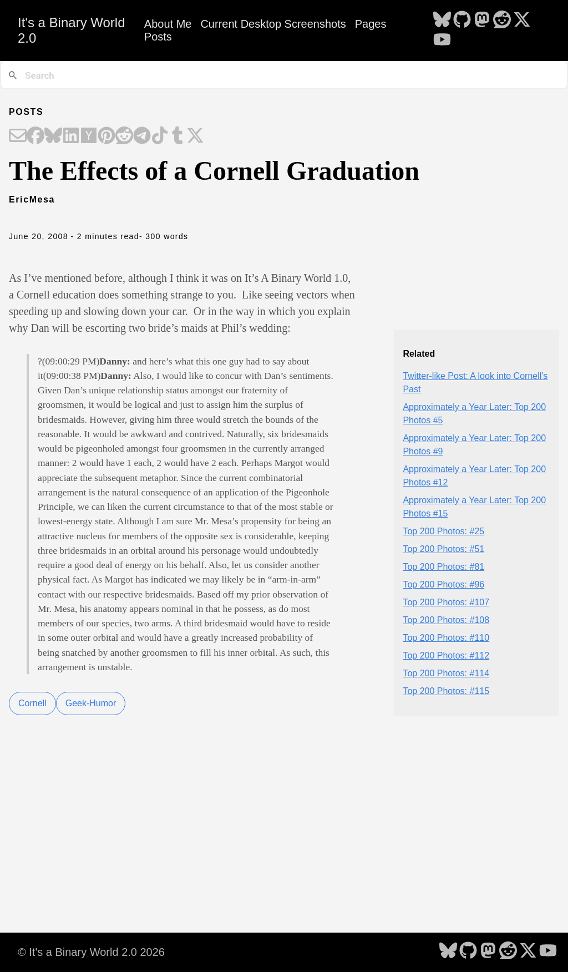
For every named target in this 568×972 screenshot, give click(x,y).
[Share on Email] (18, 136)
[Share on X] (195, 136)
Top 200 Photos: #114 (446, 673)
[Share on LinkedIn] (71, 136)
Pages (371, 24)
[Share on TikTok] (160, 136)
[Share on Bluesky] (53, 136)
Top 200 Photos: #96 (443, 584)
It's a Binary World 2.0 (71, 30)
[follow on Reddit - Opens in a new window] (502, 21)
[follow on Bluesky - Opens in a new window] (442, 21)
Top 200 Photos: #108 (446, 620)
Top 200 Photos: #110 (446, 637)
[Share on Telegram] (142, 136)
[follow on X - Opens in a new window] (522, 21)
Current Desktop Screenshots (273, 24)
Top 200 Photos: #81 (443, 566)
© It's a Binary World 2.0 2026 (91, 952)
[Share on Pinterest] (106, 136)
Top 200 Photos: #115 (446, 691)
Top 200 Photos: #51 (443, 549)
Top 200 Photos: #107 (446, 602)
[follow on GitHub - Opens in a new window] (462, 21)
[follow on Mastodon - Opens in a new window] (482, 21)
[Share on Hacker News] (89, 136)
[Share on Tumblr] (177, 136)
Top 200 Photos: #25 (443, 531)
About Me (168, 24)
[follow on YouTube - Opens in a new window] (442, 40)
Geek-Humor (90, 703)
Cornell (32, 703)
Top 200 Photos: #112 (446, 655)
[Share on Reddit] (124, 136)
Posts (158, 37)
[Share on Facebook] (35, 136)
